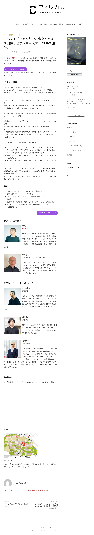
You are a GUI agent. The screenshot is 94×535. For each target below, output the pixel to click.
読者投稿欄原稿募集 (56, 24)
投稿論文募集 (42, 24)
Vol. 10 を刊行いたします (74, 93)
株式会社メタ (27, 228)
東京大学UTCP (17, 58)
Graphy (51, 530)
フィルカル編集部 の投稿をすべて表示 (35, 490)
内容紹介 (71, 136)
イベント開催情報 (9, 35)
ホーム (11, 24)
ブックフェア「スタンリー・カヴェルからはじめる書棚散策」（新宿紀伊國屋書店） (45, 506)
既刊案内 (25, 24)
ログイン (70, 175)
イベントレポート (73, 150)
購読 (33, 24)
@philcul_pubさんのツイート (76, 116)
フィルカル (49, 527)
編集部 (80, 24)
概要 (17, 24)
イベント (17, 35)
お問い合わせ (70, 24)
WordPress (41, 530)
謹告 (68, 155)
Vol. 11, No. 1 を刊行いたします (76, 86)
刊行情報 (71, 132)
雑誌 (68, 127)
